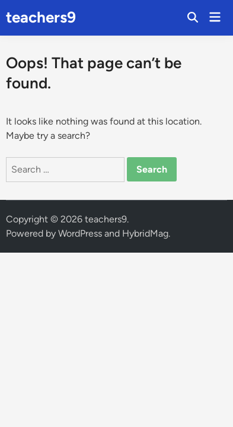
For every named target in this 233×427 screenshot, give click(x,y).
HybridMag (145, 233)
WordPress (80, 233)
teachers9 (41, 17)
